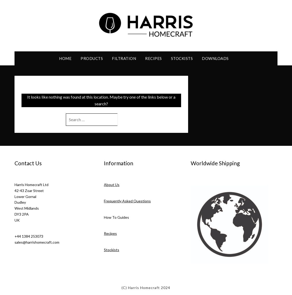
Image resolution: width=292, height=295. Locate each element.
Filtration (124, 58)
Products (92, 58)
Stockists (182, 58)
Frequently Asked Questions (127, 201)
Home (65, 58)
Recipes (153, 58)
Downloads (215, 58)
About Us (111, 184)
